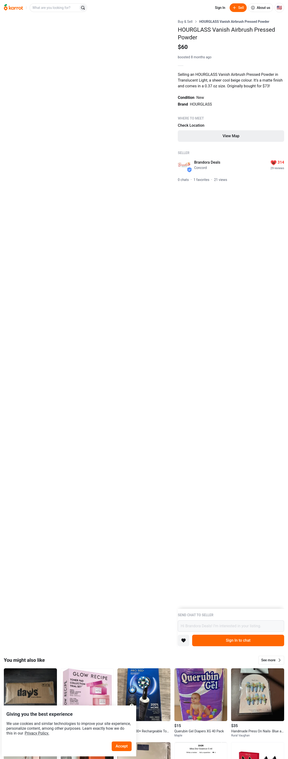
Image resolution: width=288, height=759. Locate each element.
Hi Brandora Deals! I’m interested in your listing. (231, 626)
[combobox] (55, 7)
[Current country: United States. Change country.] (279, 7)
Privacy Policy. (65, 722)
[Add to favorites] (183, 640)
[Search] (83, 7)
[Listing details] (231, 314)
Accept (125, 735)
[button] (271, 660)
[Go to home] (13, 7)
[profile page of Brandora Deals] (184, 165)
